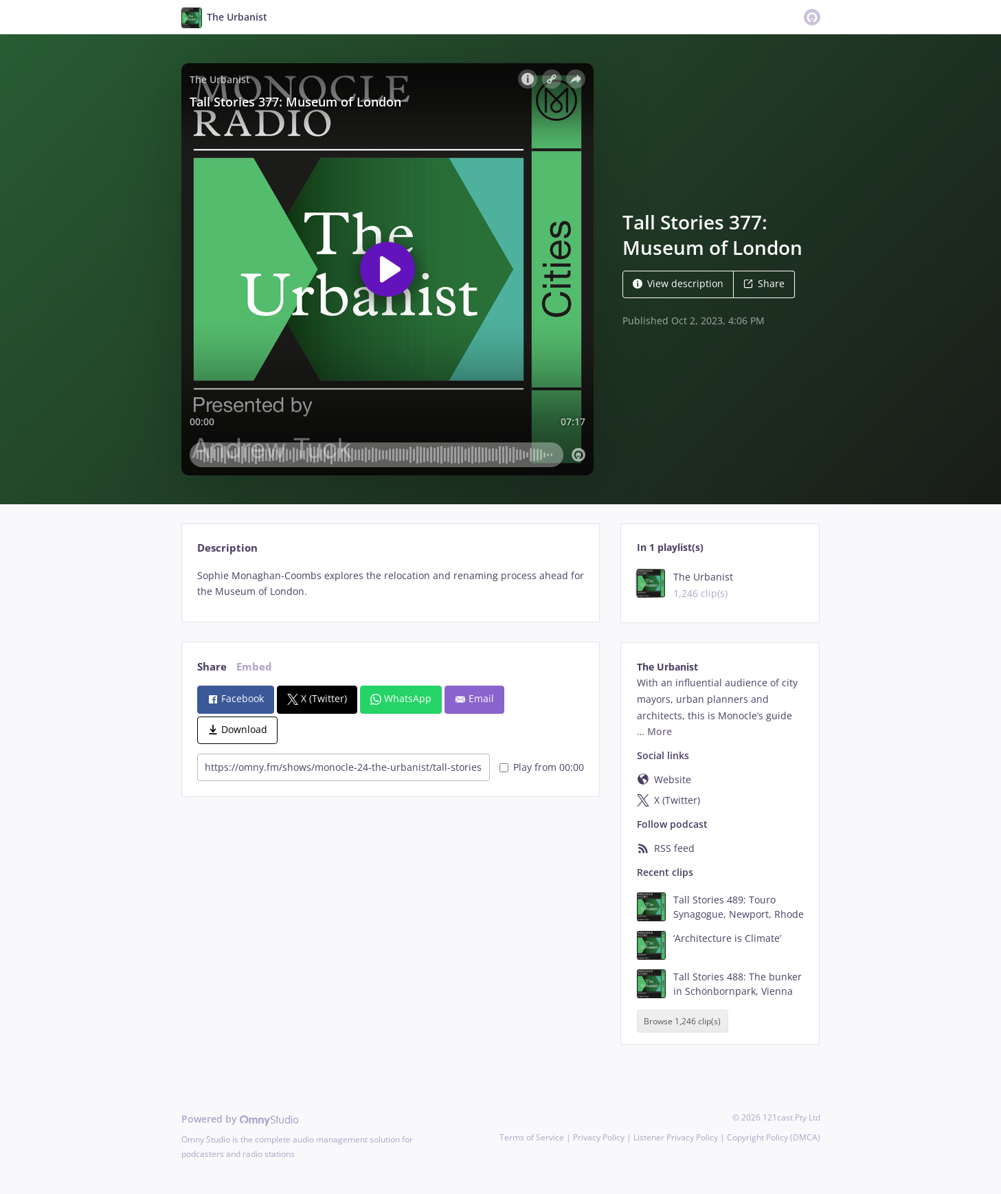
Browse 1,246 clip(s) (682, 1021)
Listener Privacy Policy (675, 1137)
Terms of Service (531, 1137)
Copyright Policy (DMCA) (773, 1137)
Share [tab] (212, 667)
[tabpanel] (390, 583)
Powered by (240, 1118)
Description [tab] (227, 548)
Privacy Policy (599, 1137)
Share (764, 283)
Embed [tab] (254, 667)
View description (678, 283)
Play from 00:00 (541, 767)
